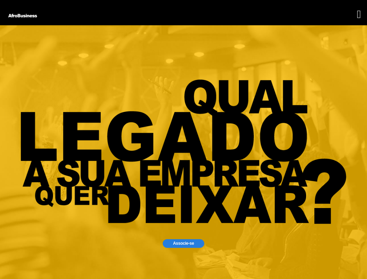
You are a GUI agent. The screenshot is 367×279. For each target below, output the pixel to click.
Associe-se (183, 243)
